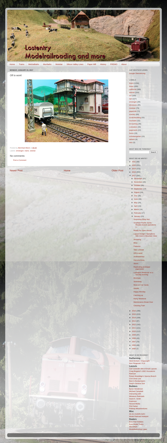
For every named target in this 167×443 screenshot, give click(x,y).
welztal (32, 151)
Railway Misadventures (138, 409)
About (123, 64)
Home (12, 64)
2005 (134, 349)
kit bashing (133, 124)
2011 (134, 328)
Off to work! (138, 253)
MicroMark (133, 427)
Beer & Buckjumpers (137, 381)
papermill (132, 111)
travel (131, 86)
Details (136, 288)
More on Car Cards (141, 285)
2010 (134, 331)
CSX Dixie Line (135, 379)
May (136, 203)
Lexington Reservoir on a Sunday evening (143, 274)
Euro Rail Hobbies (136, 422)
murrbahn (133, 121)
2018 (134, 172)
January (137, 216)
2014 (134, 318)
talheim (132, 139)
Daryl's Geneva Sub (137, 383)
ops (130, 99)
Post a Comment (19, 160)
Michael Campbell (136, 391)
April (136, 206)
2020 (134, 165)
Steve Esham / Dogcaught (139, 361)
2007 (134, 342)
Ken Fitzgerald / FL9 (137, 363)
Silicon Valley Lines (75, 64)
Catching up (138, 295)
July (136, 196)
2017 (134, 176)
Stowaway (138, 282)
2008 (134, 338)
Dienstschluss (139, 260)
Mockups (137, 278)
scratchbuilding (135, 118)
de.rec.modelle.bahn (137, 414)
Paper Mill (91, 64)
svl (130, 96)
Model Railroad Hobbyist (138, 416)
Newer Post (16, 170)
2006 (134, 345)
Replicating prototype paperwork (142, 268)
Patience (137, 246)
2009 (134, 335)
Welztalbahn (33, 64)
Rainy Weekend (140, 299)
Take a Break (139, 250)
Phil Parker (133, 406)
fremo (131, 133)
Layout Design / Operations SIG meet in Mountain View (145, 235)
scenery (132, 114)
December (138, 179)
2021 (134, 162)
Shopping (137, 239)
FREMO (113, 64)
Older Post (117, 170)
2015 (134, 314)
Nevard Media (134, 404)
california (132, 89)
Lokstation (133, 127)
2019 (134, 169)
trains (27, 151)
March (136, 209)
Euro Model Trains (136, 424)
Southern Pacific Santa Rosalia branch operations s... (145, 225)
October (137, 185)
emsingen (20, 151)
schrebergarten (135, 136)
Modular (58, 64)
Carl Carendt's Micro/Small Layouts (143, 369)
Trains (21, 64)
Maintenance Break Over (143, 302)
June (136, 199)
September (138, 189)
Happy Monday (139, 292)
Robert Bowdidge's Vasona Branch (142, 376)
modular (132, 108)
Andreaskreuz (139, 257)
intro (131, 142)
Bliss (135, 243)
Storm (136, 263)
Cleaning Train (139, 306)
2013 (134, 321)
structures (133, 105)
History (103, 64)
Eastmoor (133, 401)
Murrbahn (47, 64)
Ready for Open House (143, 230)
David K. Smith (135, 399)
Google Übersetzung (137, 73)
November (138, 182)
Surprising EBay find (142, 219)
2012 (134, 325)
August (137, 192)
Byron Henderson (136, 389)
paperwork (133, 130)
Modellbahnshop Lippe (138, 429)
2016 (134, 311)
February (138, 213)
